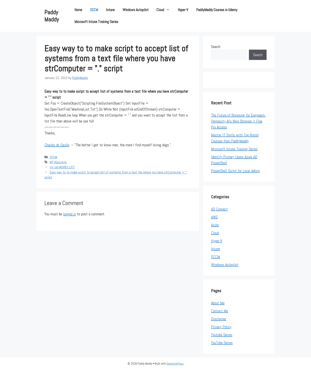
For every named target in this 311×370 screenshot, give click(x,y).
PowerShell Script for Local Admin (235, 170)
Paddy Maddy (51, 16)
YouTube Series (222, 342)
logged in (69, 214)
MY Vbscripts (58, 162)
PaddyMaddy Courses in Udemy (216, 9)
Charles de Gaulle (56, 144)
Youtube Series (221, 334)
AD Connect (219, 209)
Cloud (165, 10)
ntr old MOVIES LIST (62, 167)
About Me (218, 302)
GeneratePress (175, 363)
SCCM (94, 9)
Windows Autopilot (136, 9)
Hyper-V (183, 9)
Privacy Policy (221, 326)
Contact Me (219, 310)
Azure (215, 224)
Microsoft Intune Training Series (96, 21)
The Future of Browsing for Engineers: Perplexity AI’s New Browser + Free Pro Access (238, 121)
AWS (214, 217)
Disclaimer (218, 318)
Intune (110, 9)
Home (78, 9)
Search (215, 46)
